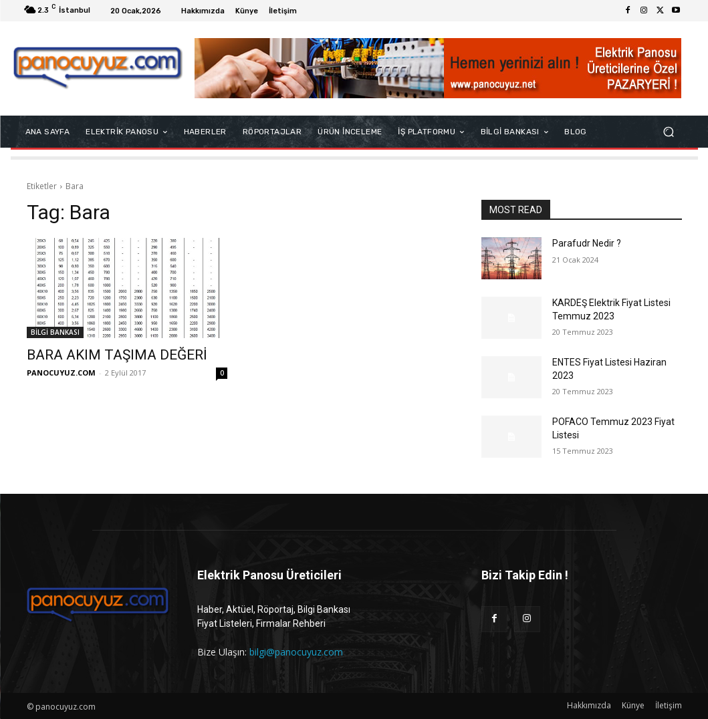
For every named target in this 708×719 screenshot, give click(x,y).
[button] (669, 132)
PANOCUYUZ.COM (61, 373)
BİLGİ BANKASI (55, 332)
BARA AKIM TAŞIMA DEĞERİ (117, 355)
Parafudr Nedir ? (586, 243)
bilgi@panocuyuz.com (296, 651)
